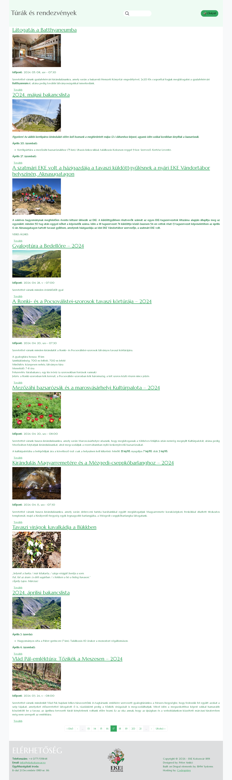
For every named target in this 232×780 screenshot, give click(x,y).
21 (141, 728)
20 (134, 728)
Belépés (216, 748)
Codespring (184, 770)
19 (127, 728)
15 (102, 728)
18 (121, 728)
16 (108, 728)
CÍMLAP (209, 14)
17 (114, 728)
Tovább (18, 89)
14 (95, 728)
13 (89, 728)
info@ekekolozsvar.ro (33, 762)
